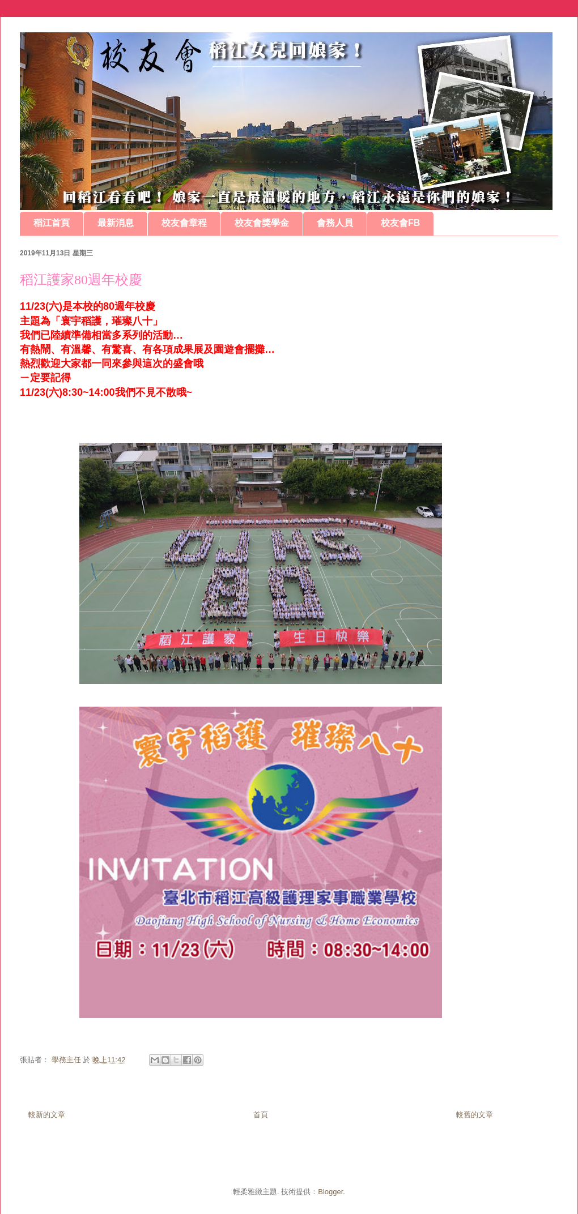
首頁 (260, 1114)
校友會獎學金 (262, 223)
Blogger (330, 1191)
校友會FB (400, 223)
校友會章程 (184, 223)
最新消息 (115, 223)
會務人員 (335, 223)
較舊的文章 (474, 1114)
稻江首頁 (51, 223)
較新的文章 (46, 1114)
